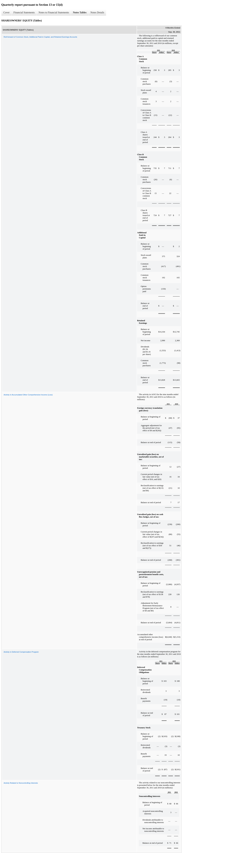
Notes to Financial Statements (54, 12)
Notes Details (97, 12)
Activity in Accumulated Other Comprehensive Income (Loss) (28, 395)
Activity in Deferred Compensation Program (21, 652)
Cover (6, 12)
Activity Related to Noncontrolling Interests (21, 783)
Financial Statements (24, 12)
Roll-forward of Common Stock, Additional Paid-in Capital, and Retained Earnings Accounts (40, 37)
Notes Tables (79, 12)
